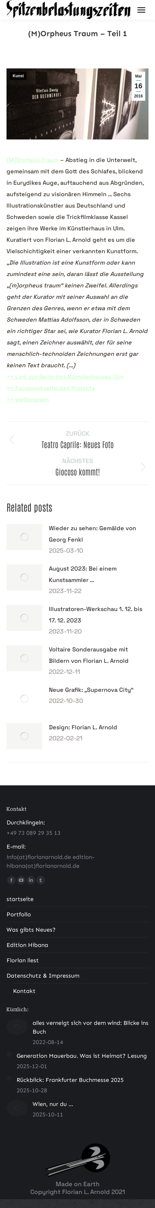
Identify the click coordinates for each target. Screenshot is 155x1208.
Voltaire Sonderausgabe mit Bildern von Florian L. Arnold (89, 655)
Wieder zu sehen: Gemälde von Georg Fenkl (92, 533)
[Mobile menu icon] (141, 10)
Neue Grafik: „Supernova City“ (91, 689)
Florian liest (23, 960)
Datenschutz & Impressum (43, 975)
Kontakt (24, 991)
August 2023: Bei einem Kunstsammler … (83, 574)
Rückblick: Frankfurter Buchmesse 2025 (70, 1080)
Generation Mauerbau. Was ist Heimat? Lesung (82, 1055)
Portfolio (19, 914)
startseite (20, 899)
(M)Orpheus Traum (33, 160)
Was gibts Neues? (31, 929)
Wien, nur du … (53, 1104)
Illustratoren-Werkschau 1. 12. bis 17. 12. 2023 (95, 614)
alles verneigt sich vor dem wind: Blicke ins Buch (90, 1027)
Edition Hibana (27, 945)
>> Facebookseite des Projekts (51, 388)
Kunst (18, 76)
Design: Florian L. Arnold (83, 727)
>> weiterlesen (28, 399)
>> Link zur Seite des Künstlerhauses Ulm (65, 376)
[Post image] (24, 537)
